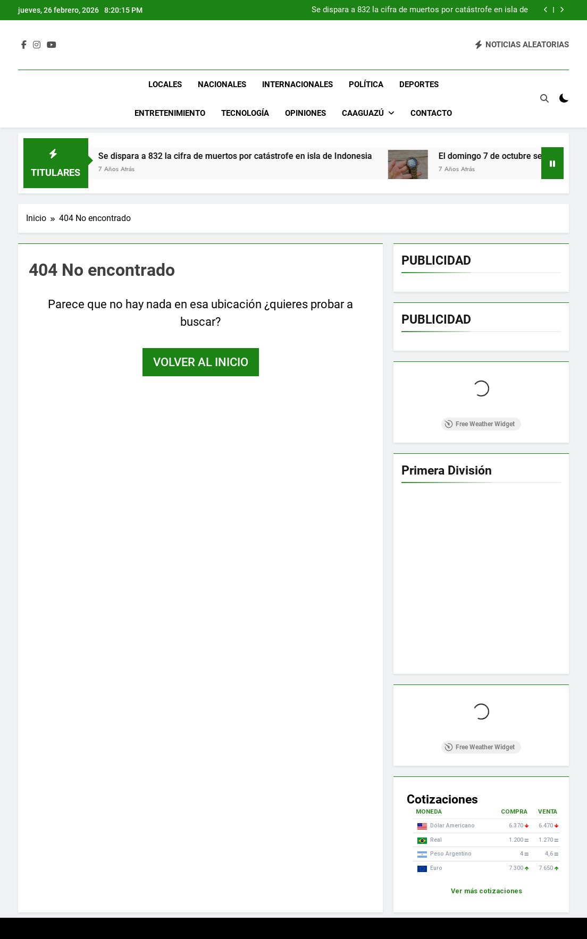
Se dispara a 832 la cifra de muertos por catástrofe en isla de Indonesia (420, 10)
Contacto (431, 113)
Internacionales (297, 84)
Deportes (419, 84)
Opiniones (305, 113)
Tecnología (245, 113)
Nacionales (222, 84)
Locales (165, 84)
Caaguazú (363, 113)
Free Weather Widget (480, 424)
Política (366, 84)
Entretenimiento (170, 113)
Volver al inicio (200, 362)
